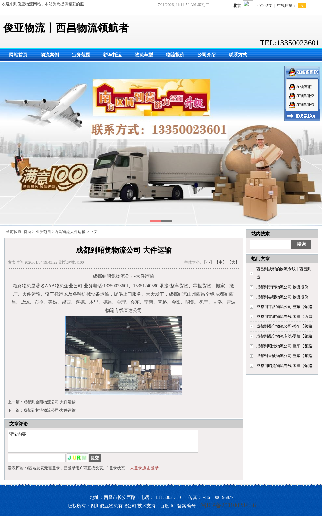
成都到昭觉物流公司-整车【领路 (284, 346)
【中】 (221, 262)
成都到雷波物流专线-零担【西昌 (284, 316)
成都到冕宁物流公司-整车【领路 (284, 326)
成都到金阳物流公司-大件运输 (50, 402)
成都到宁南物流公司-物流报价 (282, 287)
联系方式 (238, 54)
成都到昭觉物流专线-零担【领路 (284, 365)
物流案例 (50, 54)
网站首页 (18, 54)
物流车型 (144, 54)
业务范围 (81, 54)
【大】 (233, 262)
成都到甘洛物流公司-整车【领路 (284, 306)
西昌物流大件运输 (70, 231)
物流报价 (175, 54)
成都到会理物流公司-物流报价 (282, 297)
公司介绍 (206, 54)
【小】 (208, 262)
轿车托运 (112, 54)
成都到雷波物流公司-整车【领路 (284, 356)
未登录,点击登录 (144, 472)
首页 (27, 231)
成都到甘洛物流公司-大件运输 (50, 410)
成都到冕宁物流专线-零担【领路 (284, 336)
